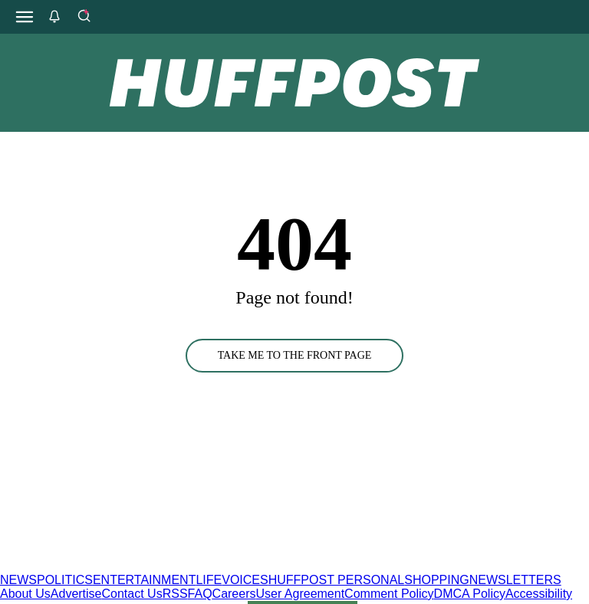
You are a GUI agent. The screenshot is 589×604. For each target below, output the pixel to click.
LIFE (209, 579)
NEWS (18, 579)
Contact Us (132, 593)
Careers (234, 593)
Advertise (76, 593)
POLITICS (65, 579)
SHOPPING (436, 579)
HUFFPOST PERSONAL (336, 579)
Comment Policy (388, 593)
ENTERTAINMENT (144, 579)
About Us (25, 593)
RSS (175, 593)
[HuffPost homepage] (197, 566)
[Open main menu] (24, 17)
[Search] (83, 17)
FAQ (200, 593)
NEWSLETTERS (515, 579)
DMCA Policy (469, 593)
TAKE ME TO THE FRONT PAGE (295, 355)
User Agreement (299, 593)
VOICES (245, 579)
